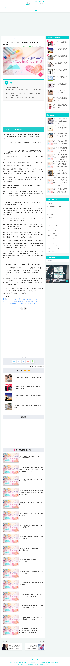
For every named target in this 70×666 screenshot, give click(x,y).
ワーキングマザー (52, 224)
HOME (35, 659)
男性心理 (23, 7)
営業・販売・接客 (52, 230)
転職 (38, 7)
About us (35, 10)
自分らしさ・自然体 (53, 245)
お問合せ (57, 662)
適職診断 (43, 7)
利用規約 (33, 662)
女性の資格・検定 (52, 235)
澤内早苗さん (51, 208)
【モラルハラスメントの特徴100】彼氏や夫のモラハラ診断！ (20, 299)
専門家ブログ (50, 216)
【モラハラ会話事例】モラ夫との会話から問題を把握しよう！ (20, 303)
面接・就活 (51, 250)
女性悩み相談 (8, 7)
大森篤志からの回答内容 (12, 87)
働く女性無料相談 (39, 366)
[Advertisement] (35, 24)
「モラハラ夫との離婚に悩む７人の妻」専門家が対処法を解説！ (20, 301)
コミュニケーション (60, 7)
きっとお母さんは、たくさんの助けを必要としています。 (21, 97)
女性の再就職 (51, 232)
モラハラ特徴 (51, 7)
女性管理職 (51, 237)
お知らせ (49, 202)
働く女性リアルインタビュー (54, 205)
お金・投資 (51, 219)
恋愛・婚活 (15, 7)
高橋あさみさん (52, 211)
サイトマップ (51, 662)
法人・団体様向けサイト (24, 662)
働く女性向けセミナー (53, 213)
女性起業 (50, 240)
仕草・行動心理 (30, 7)
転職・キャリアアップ (53, 247)
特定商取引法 (44, 662)
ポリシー (38, 662)
